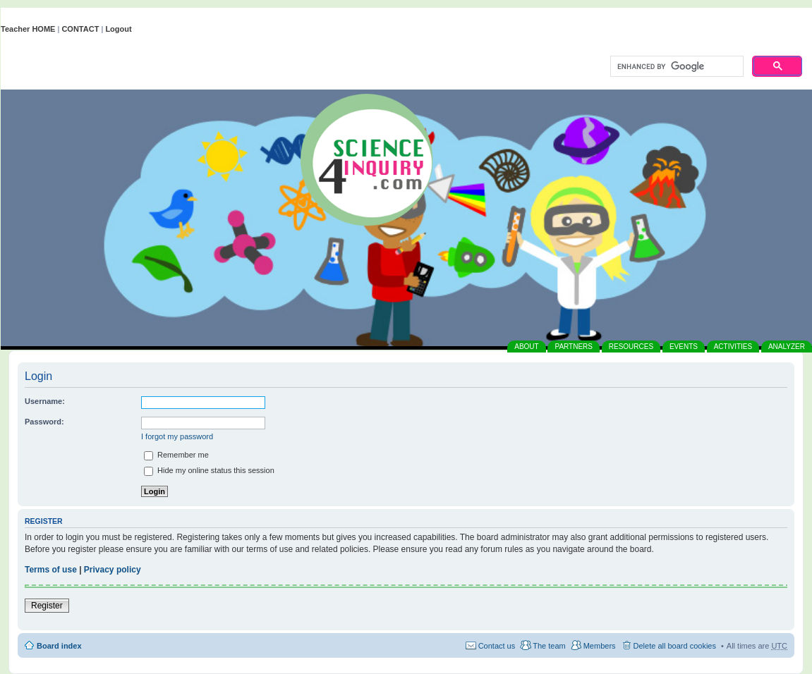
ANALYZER (786, 346)
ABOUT (526, 346)
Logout (118, 29)
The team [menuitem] (549, 646)
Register (47, 606)
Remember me (176, 455)
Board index (59, 646)
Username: (45, 401)
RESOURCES (631, 346)
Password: (44, 421)
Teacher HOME (28, 29)
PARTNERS (574, 346)
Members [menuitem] (599, 646)
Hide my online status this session (209, 470)
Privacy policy (112, 570)
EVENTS (683, 346)
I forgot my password (177, 436)
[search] (675, 67)
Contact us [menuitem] (497, 646)
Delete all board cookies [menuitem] (675, 646)
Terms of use (51, 570)
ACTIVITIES (733, 346)
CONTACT (80, 29)
